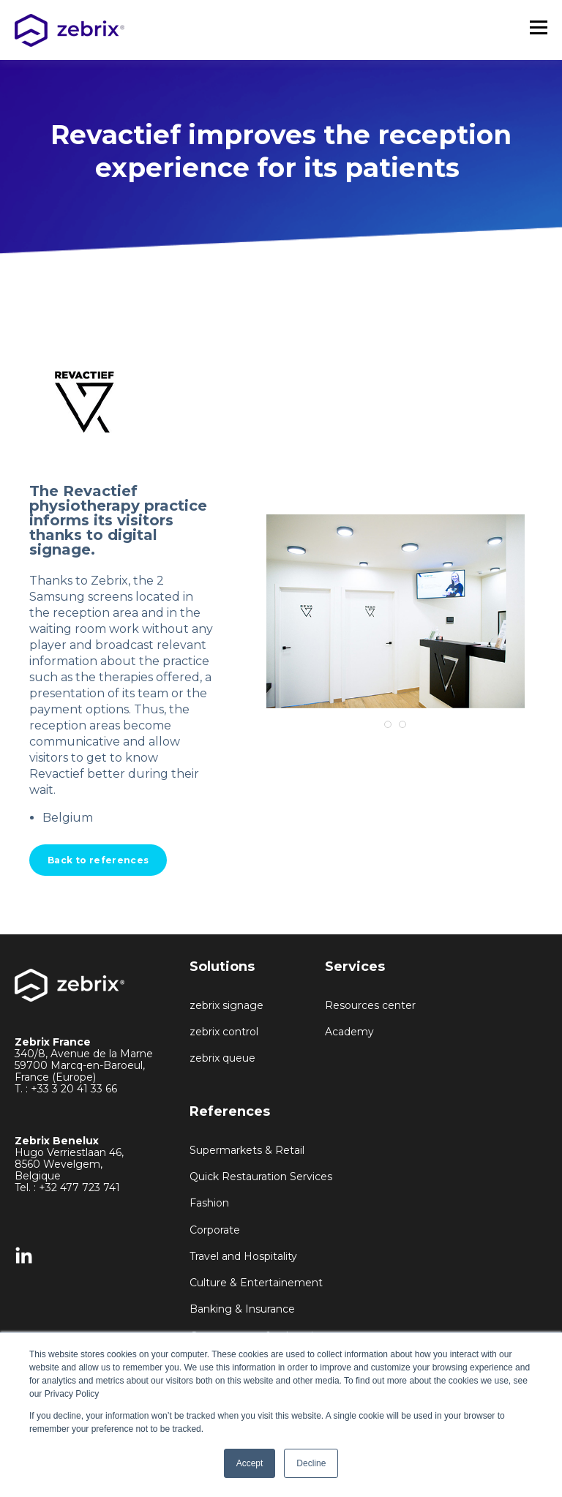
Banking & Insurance (242, 1309)
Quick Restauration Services (261, 1177)
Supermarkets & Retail (247, 1150)
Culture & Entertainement (256, 1283)
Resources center (370, 1005)
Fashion (209, 1203)
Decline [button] (311, 1463)
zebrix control (224, 1032)
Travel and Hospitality (243, 1256)
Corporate (215, 1230)
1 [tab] (387, 724)
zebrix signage (226, 1005)
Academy (349, 1032)
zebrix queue (222, 1058)
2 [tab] (402, 724)
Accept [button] (249, 1463)
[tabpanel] (395, 611)
